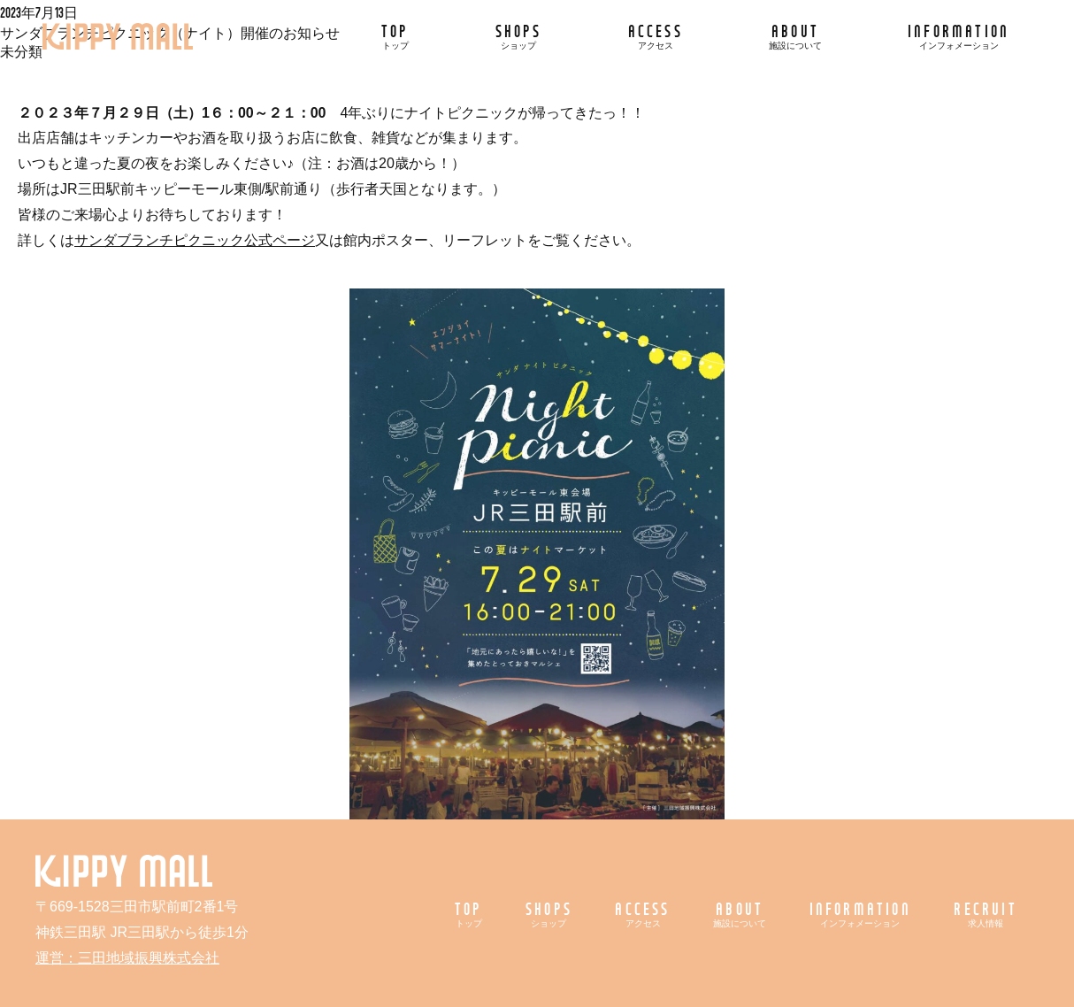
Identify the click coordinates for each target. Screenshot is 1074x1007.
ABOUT (795, 35)
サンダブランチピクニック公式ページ (194, 240)
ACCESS (655, 35)
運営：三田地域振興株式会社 (127, 957)
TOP (395, 35)
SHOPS (518, 35)
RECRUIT (985, 913)
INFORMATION (958, 35)
